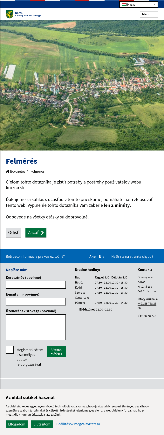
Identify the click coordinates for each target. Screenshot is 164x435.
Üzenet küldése (56, 351)
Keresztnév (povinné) (23, 277)
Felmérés (37, 171)
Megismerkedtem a (30, 357)
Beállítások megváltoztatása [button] (78, 424)
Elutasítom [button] (42, 424)
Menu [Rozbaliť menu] (149, 14)
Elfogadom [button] (16, 424)
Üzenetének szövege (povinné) (31, 311)
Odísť (13, 232)
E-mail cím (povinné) (22, 294)
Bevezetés (15, 171)
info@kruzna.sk (148, 299)
